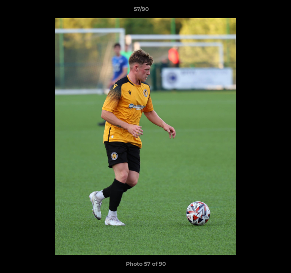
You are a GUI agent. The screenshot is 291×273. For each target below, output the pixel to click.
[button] (263, 11)
